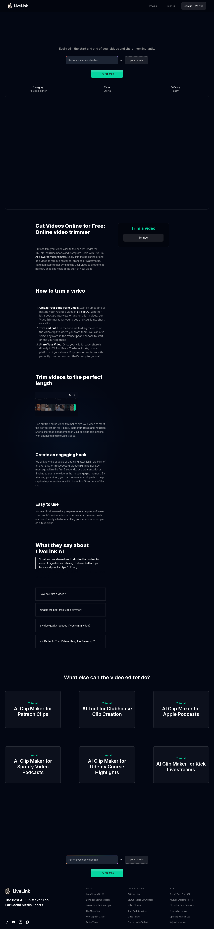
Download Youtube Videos (98, 899)
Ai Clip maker (134, 894)
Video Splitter (134, 916)
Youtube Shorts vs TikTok (181, 899)
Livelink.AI (83, 312)
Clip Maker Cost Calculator (182, 905)
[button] (70, 594)
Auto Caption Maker (95, 916)
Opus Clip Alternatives (180, 916)
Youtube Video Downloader (140, 899)
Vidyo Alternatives (178, 922)
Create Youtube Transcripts (98, 905)
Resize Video (92, 922)
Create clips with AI (178, 911)
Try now (143, 237)
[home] (18, 6)
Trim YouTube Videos (137, 911)
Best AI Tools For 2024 (180, 894)
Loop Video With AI (95, 894)
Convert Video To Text (138, 922)
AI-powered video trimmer (50, 256)
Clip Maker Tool (93, 911)
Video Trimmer (134, 905)
